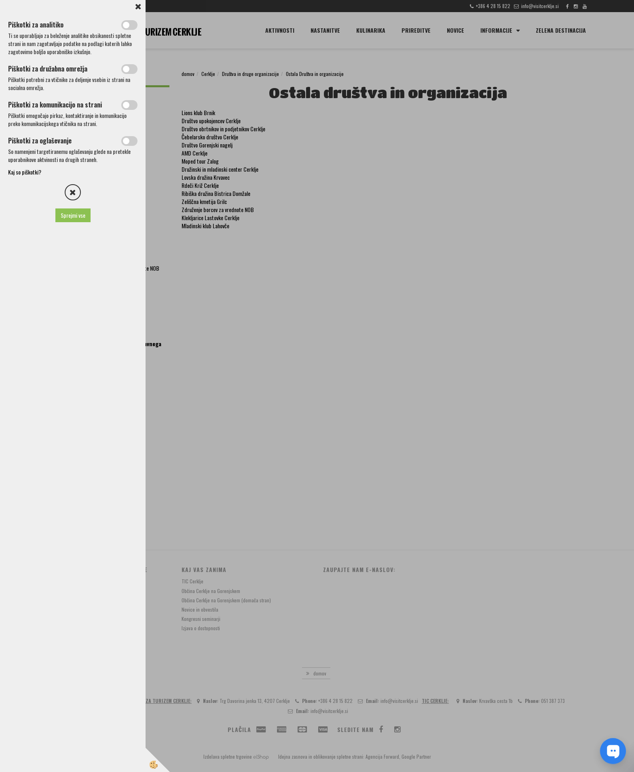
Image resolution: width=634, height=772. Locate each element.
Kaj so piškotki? (24, 172)
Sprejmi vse (73, 215)
